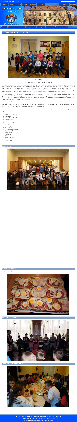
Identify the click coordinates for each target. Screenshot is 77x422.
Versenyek (40, 27)
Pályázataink (63, 4)
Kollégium (33, 4)
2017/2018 (20, 32)
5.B (27, 32)
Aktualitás (49, 27)
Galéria (57, 27)
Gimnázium (4, 4)
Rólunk (3, 27)
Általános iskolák (15, 4)
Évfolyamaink (30, 27)
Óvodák (24, 4)
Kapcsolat (65, 27)
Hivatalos (73, 4)
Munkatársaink (19, 27)
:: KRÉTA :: (41, 4)
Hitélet (10, 27)
